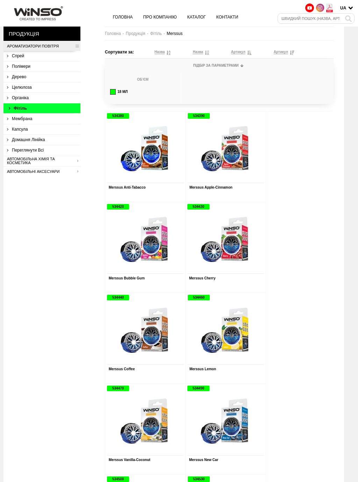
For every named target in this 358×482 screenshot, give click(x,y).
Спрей (15, 55)
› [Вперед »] (243, 393)
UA (343, 8)
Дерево (16, 76)
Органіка (18, 97)
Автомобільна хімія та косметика (43, 161)
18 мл (119, 92)
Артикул (238, 52)
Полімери (18, 66)
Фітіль (18, 108)
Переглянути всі (25, 150)
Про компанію (160, 17)
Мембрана (19, 118)
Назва (160, 52)
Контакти (227, 17)
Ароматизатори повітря (43, 46)
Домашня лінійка (26, 139)
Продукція (135, 33)
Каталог (196, 17)
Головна (123, 17)
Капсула (17, 129)
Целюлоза (19, 87)
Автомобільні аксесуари (43, 171)
